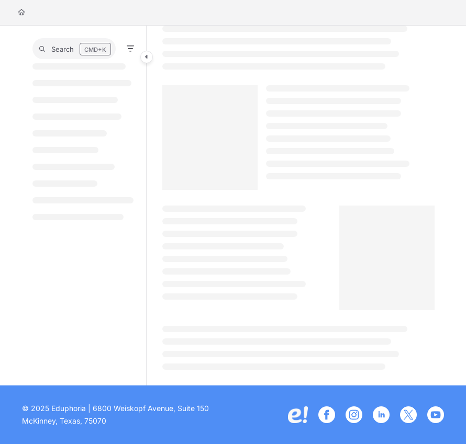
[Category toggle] (146, 57)
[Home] (21, 13)
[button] (74, 48)
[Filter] (130, 48)
